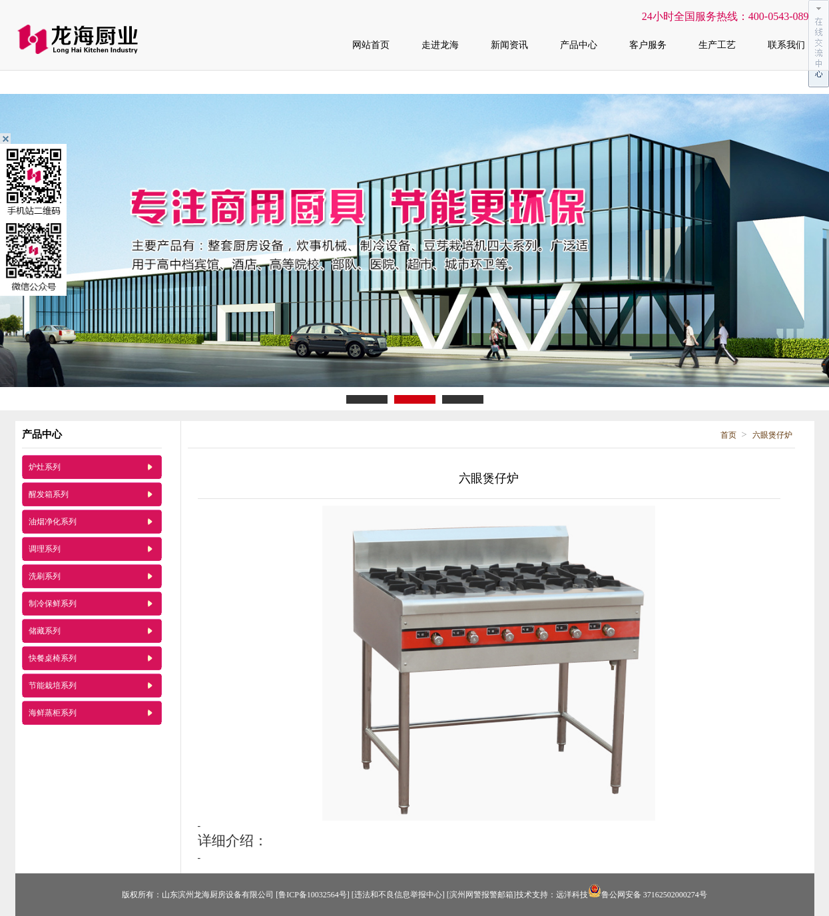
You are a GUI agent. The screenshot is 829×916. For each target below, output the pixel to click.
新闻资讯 (509, 45)
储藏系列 (45, 631)
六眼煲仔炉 (772, 435)
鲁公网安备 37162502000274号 (647, 894)
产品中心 (578, 45)
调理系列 (45, 549)
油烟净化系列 (53, 521)
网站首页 (371, 45)
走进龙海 (440, 45)
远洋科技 (572, 894)
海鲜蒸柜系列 (53, 712)
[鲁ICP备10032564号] (313, 894)
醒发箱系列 (49, 494)
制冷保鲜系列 (53, 603)
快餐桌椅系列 (53, 658)
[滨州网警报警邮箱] (481, 894)
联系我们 (786, 45)
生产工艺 (717, 45)
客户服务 (648, 45)
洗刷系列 (45, 576)
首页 (728, 435)
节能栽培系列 (53, 685)
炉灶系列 (45, 467)
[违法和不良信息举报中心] (398, 894)
